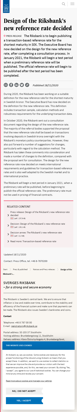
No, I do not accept (24, 391)
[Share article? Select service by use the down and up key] (17, 85)
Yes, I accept (24, 400)
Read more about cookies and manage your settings (29, 380)
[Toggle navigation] (72, 4)
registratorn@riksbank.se (24, 326)
